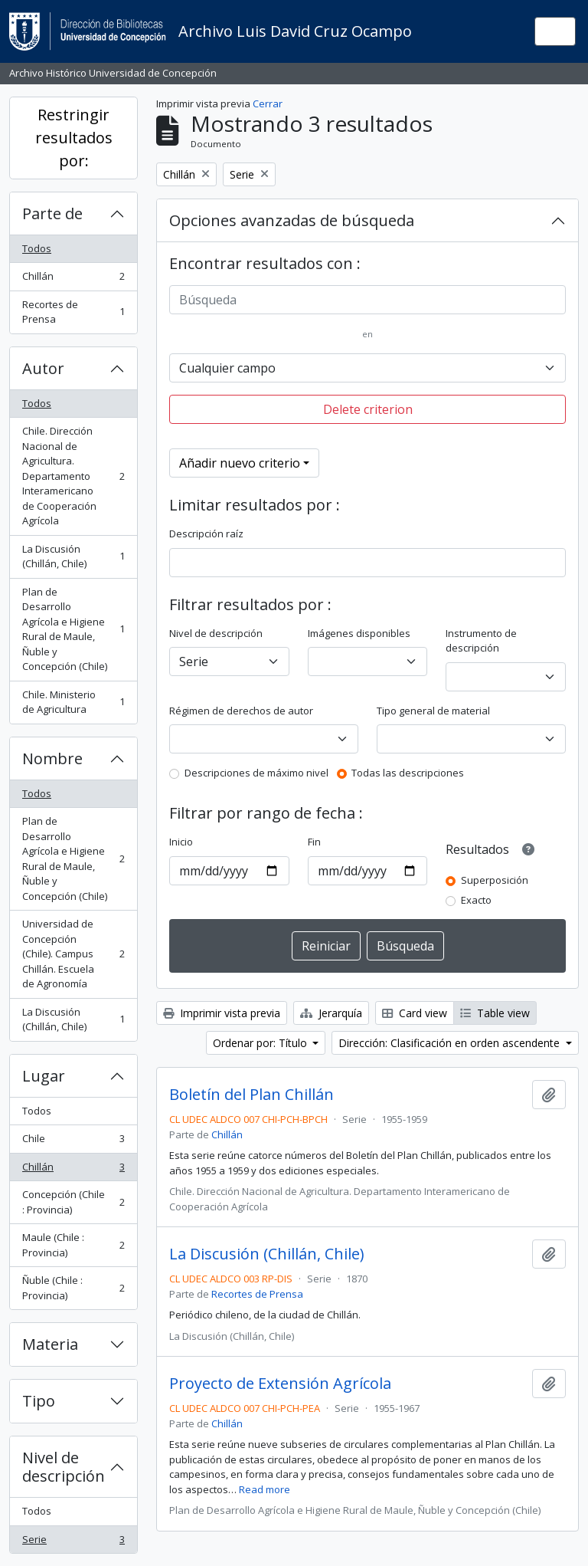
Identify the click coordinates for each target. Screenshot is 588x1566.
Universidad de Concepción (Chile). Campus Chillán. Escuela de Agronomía (73, 953)
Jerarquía (331, 1013)
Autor (43, 368)
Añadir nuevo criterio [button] (239, 463)
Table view (495, 1013)
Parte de (52, 213)
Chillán (73, 279)
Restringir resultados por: (74, 137)
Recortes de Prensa (73, 312)
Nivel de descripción (63, 1466)
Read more (264, 1489)
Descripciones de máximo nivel (256, 773)
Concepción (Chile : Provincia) (73, 1201)
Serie (73, 1542)
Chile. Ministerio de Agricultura (73, 702)
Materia (50, 1344)
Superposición (494, 880)
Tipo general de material (433, 710)
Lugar (43, 1075)
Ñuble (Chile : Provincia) (73, 1287)
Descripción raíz (206, 533)
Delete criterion (368, 409)
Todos (36, 248)
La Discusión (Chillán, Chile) (73, 556)
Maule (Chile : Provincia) (73, 1244)
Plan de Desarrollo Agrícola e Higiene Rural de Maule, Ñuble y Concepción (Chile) (73, 629)
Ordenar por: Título (261, 1043)
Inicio (181, 842)
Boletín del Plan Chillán (251, 1094)
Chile (73, 1141)
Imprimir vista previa (221, 1013)
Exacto (476, 900)
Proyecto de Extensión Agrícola (280, 1383)
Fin (314, 842)
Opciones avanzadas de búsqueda (291, 220)
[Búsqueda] (367, 299)
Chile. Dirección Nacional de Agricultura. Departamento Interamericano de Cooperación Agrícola (73, 475)
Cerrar (268, 103)
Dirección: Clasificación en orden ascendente (450, 1043)
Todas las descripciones (407, 773)
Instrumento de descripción (481, 640)
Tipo (38, 1400)
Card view (414, 1013)
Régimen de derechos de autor (241, 710)
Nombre (52, 758)
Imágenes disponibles (359, 633)
